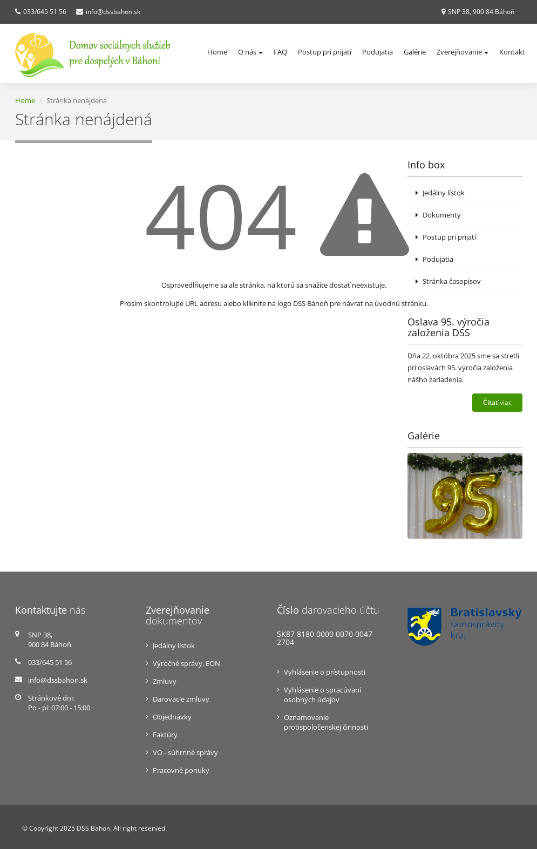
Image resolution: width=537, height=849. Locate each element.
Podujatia (377, 52)
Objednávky (172, 717)
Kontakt (512, 52)
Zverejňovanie (462, 52)
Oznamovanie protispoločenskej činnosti (326, 722)
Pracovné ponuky (181, 770)
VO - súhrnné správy (185, 752)
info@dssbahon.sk (113, 11)
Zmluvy (164, 681)
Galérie (415, 52)
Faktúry (165, 734)
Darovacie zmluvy (181, 699)
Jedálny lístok (440, 193)
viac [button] (497, 402)
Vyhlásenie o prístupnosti (324, 672)
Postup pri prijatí (324, 52)
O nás (250, 52)
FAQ (280, 52)
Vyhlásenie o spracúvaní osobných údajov (322, 694)
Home (217, 52)
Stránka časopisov (448, 281)
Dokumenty (438, 215)
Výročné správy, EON (186, 663)
